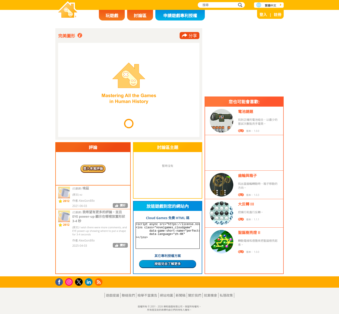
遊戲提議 (112, 295)
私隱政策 (226, 295)
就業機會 (210, 295)
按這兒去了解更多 (167, 264)
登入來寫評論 (93, 168)
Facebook (60, 281)
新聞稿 (181, 295)
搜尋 (239, 5)
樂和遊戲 (67, 10)
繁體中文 (270, 6)
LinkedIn (90, 282)
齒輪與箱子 (247, 175)
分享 (193, 35)
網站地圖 (166, 295)
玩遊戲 (111, 15)
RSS (99, 282)
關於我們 (194, 295)
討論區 (140, 15)
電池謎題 (245, 111)
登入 (263, 14)
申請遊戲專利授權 (180, 15)
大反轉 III (246, 204)
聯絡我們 (128, 295)
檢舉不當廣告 (147, 295)
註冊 (277, 14)
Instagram (70, 282)
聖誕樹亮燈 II (249, 232)
